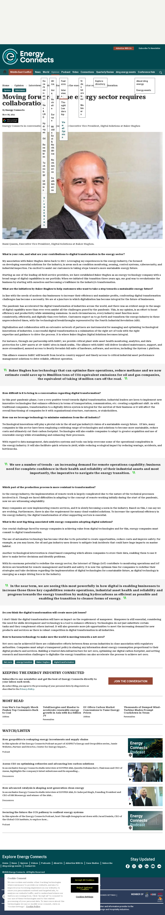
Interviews (35, 85)
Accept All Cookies (84, 880)
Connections (87, 72)
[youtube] (153, 866)
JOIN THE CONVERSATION (130, 681)
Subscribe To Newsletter (149, 48)
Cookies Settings (108, 895)
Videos (34, 863)
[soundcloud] (159, 866)
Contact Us (30, 866)
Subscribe (107, 863)
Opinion (55, 72)
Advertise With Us (124, 48)
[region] (52, 892)
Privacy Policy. (27, 689)
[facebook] (128, 866)
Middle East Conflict (20, 72)
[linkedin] (147, 866)
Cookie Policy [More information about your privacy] (33, 907)
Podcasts (45, 863)
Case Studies (92, 863)
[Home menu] (5, 72)
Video (75, 72)
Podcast (65, 72)
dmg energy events (126, 72)
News (38, 72)
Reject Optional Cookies (85, 889)
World (46, 72)
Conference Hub (146, 72)
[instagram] (134, 866)
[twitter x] (140, 866)
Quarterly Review (105, 72)
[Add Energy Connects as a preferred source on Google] (10, 120)
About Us (58, 863)
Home (5, 85)
